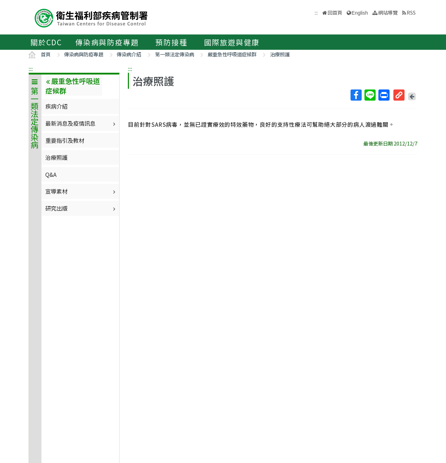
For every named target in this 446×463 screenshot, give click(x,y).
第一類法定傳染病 (174, 54)
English (360, 13)
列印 (384, 95)
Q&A (50, 174)
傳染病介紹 (129, 54)
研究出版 (81, 208)
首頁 (46, 54)
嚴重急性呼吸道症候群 (232, 54)
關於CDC (46, 42)
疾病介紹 (56, 106)
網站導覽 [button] (388, 12)
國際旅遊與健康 (232, 42)
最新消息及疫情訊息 (81, 123)
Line (370, 95)
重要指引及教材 (64, 140)
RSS (411, 12)
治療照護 (280, 54)
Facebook (356, 95)
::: (31, 68)
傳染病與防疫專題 (107, 42)
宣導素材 (81, 191)
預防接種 (171, 42)
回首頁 (335, 12)
